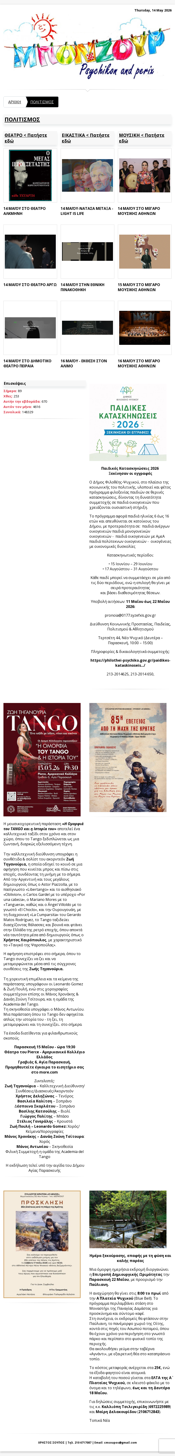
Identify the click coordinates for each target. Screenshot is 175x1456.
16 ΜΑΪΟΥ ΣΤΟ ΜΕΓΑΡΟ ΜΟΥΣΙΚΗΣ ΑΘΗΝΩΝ (139, 363)
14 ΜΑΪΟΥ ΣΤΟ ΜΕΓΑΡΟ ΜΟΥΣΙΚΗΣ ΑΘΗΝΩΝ (139, 211)
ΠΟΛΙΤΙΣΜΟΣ (42, 101)
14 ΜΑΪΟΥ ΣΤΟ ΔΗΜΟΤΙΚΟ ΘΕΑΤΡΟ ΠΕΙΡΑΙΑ (27, 363)
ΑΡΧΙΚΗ (14, 101)
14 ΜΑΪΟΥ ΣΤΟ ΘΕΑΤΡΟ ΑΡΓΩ (30, 284)
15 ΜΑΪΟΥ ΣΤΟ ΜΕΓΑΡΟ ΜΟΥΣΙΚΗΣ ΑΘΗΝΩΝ (139, 287)
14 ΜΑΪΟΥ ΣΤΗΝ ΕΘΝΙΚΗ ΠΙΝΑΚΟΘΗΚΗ (82, 287)
